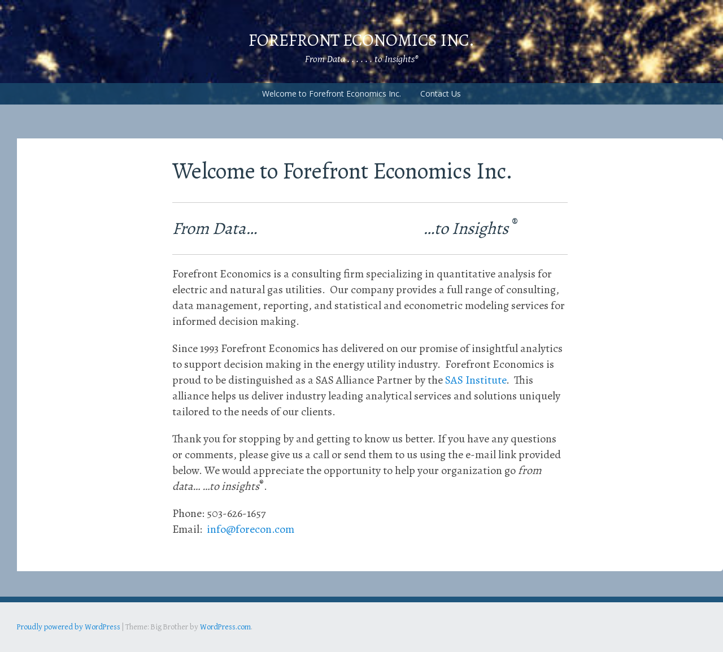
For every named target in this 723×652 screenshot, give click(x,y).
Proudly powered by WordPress (68, 627)
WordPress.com (225, 627)
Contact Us (440, 93)
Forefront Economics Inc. (361, 40)
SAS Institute (475, 380)
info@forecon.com (250, 529)
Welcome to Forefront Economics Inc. (331, 93)
